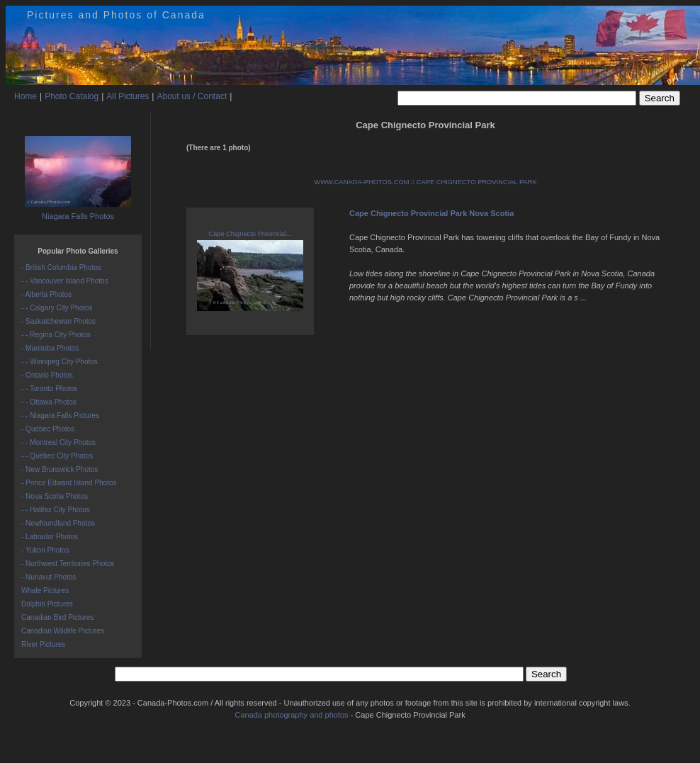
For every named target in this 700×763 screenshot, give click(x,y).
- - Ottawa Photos (49, 402)
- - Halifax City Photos (55, 510)
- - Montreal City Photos (58, 442)
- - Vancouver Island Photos (64, 281)
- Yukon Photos (45, 550)
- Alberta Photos (46, 294)
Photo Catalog (71, 96)
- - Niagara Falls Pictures (60, 415)
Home (25, 96)
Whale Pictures (45, 590)
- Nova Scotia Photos (54, 496)
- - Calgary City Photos (57, 308)
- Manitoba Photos (50, 348)
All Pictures (127, 96)
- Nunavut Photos (48, 577)
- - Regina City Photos (56, 335)
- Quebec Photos (47, 429)
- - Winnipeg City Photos (59, 362)
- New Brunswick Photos (59, 469)
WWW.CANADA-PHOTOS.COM (361, 182)
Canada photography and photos (291, 715)
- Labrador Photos (49, 537)
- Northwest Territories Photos (68, 563)
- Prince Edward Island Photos (69, 483)
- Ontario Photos (47, 375)
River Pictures (43, 644)
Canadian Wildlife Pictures (62, 631)
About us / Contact (192, 96)
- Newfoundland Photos (58, 523)
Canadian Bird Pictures (57, 617)
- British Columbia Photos (61, 267)
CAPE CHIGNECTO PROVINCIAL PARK (477, 182)
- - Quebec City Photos (57, 456)
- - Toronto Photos (49, 388)
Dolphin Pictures (47, 604)
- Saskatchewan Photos (58, 321)
